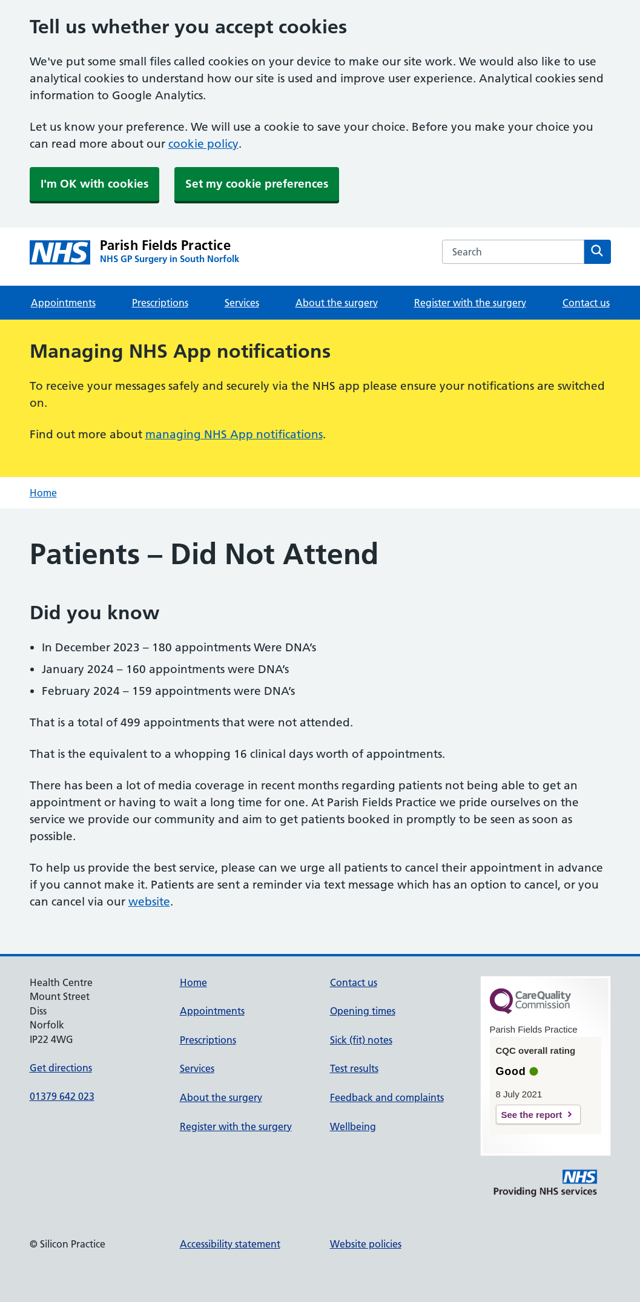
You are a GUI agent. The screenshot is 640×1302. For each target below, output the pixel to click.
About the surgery (336, 303)
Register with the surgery (470, 303)
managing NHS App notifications (234, 434)
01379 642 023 (62, 1096)
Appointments (63, 303)
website (149, 902)
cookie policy (203, 144)
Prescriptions (160, 303)
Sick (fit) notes (361, 1040)
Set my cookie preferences (256, 184)
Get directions (61, 1068)
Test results (354, 1068)
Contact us (586, 303)
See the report (531, 1115)
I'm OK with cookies (94, 184)
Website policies (365, 1244)
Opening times (362, 1011)
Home (43, 493)
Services (242, 303)
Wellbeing (353, 1126)
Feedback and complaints (387, 1097)
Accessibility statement (230, 1244)
